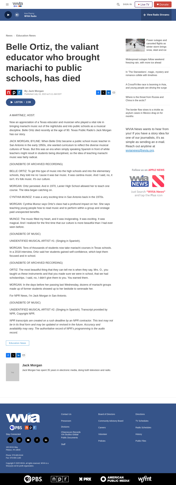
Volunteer (102, 434)
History (139, 434)
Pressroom (66, 421)
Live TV (143, 4)
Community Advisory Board (110, 421)
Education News (26, 35)
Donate (164, 4)
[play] (8, 15)
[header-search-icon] (118, 4)
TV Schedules (142, 421)
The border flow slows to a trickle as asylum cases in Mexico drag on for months (144, 112)
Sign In (127, 4)
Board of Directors (106, 414)
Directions (140, 414)
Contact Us (66, 414)
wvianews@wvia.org (140, 150)
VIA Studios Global (69, 434)
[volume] (17, 15)
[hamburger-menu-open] (7, 4)
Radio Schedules (143, 427)
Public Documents (69, 438)
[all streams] (156, 15)
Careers (102, 427)
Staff (63, 444)
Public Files (141, 441)
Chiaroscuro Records (71, 432)
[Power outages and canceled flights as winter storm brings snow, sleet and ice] (135, 45)
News (9, 35)
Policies (101, 441)
